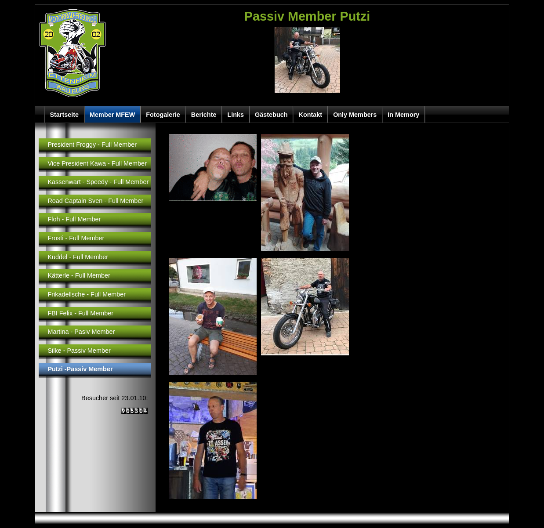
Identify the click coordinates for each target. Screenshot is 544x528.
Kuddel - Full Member (77, 256)
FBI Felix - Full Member (80, 313)
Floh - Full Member (74, 219)
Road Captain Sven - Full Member (95, 200)
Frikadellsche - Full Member (86, 294)
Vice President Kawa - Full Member (97, 163)
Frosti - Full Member (75, 238)
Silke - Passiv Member (78, 350)
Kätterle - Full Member (78, 275)
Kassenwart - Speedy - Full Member (98, 181)
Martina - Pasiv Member (81, 331)
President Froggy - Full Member (92, 144)
